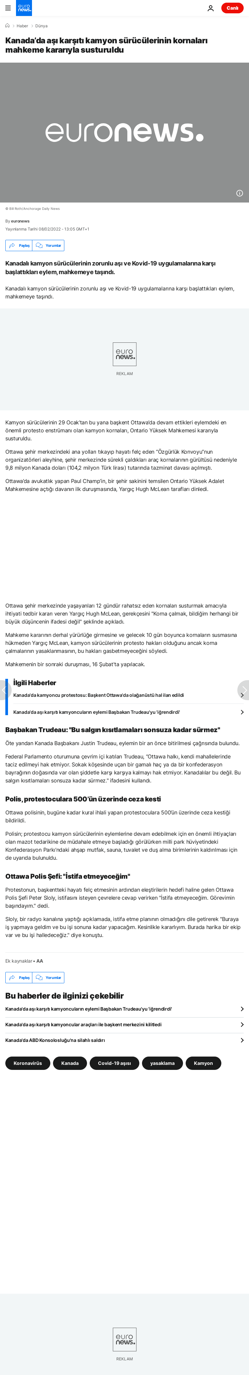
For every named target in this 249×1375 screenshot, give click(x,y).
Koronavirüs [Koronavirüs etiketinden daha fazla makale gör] (28, 1063)
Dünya (41, 26)
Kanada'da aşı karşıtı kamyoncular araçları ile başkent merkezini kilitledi (83, 1024)
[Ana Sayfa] (7, 25)
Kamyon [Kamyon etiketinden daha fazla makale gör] (203, 1063)
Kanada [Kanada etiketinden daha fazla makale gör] (70, 1063)
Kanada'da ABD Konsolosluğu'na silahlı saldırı (55, 1040)
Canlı (232, 8)
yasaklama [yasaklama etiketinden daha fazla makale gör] (162, 1063)
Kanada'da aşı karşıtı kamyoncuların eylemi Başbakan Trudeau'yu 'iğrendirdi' (96, 712)
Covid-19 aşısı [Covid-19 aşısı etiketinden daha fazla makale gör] (114, 1063)
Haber (22, 26)
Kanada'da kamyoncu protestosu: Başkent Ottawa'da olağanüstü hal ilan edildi (98, 695)
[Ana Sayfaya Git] (24, 8)
